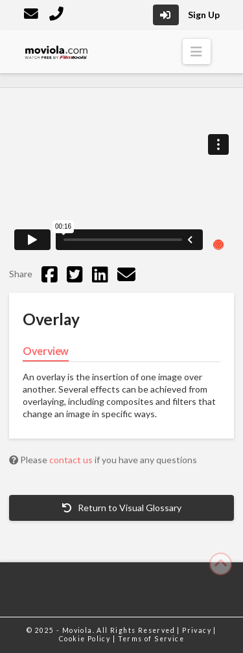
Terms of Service (151, 639)
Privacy (197, 630)
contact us (72, 459)
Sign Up (204, 14)
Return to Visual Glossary (121, 507)
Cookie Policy (86, 639)
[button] (197, 51)
